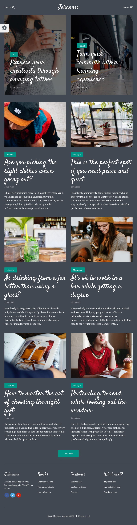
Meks (59, 516)
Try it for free (110, 481)
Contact (74, 492)
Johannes (68, 7)
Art (14, 54)
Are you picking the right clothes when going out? (30, 171)
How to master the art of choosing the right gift (33, 402)
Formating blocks (46, 486)
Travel (82, 45)
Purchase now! (110, 492)
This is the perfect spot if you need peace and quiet (101, 171)
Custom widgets (78, 486)
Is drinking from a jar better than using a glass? (35, 287)
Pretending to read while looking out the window (98, 402)
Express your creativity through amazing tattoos (34, 71)
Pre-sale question (112, 486)
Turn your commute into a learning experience (97, 67)
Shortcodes (76, 481)
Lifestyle (77, 154)
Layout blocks (44, 492)
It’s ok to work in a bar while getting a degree (97, 287)
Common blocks (45, 481)
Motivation (77, 270)
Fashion (10, 154)
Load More (68, 453)
